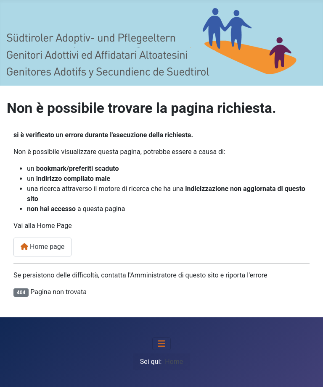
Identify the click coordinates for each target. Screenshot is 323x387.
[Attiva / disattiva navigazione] (161, 343)
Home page (42, 247)
